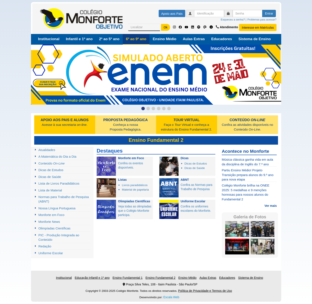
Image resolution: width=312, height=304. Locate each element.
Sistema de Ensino (254, 39)
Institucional (48, 39)
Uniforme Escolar (50, 253)
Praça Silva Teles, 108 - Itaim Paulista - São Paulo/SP (160, 284)
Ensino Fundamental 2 (160, 277)
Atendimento (227, 27)
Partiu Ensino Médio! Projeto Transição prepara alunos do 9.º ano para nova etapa (248, 174)
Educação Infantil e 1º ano (92, 277)
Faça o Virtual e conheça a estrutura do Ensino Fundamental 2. (186, 124)
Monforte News (49, 221)
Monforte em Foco (51, 215)
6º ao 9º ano (136, 39)
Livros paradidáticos (135, 185)
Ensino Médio (164, 39)
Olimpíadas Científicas (54, 228)
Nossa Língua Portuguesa (56, 208)
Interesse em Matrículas (258, 27)
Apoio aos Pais (172, 13)
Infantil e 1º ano (79, 39)
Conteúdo (51, 163)
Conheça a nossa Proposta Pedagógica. (125, 124)
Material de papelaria (135, 189)
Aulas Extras (194, 39)
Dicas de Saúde (49, 177)
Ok (165, 27)
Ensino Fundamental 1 (127, 277)
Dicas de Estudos (51, 170)
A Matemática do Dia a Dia (57, 156)
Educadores (221, 39)
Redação (44, 246)
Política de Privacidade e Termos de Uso (205, 290)
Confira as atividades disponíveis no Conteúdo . (247, 124)
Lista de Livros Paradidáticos (59, 183)
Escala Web (171, 297)
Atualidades (46, 150)
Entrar (269, 13)
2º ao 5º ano (109, 39)
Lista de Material (50, 190)
